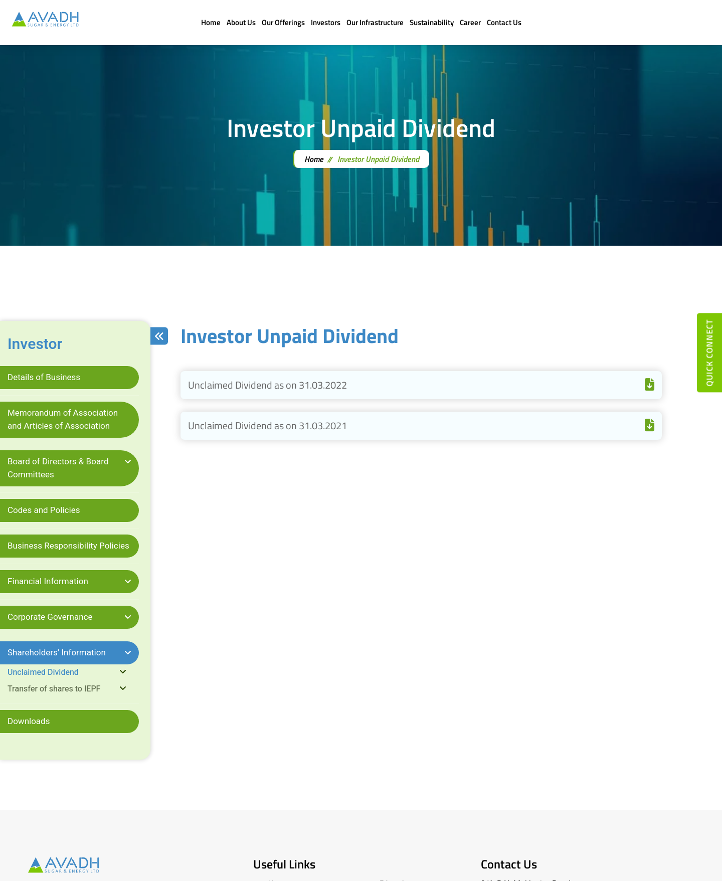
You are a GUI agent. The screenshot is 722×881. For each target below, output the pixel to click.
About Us (241, 22)
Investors (325, 22)
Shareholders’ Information (57, 652)
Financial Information (48, 581)
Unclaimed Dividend (43, 672)
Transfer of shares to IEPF (54, 689)
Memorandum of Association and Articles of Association (63, 419)
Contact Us (504, 22)
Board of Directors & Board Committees (58, 468)
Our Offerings (283, 22)
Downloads (29, 721)
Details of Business (44, 377)
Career (470, 22)
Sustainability (432, 22)
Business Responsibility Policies (68, 546)
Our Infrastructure (375, 22)
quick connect (709, 352)
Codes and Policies (44, 510)
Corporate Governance (50, 617)
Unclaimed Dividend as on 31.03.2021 (421, 425)
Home (211, 22)
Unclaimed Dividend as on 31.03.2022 (421, 385)
